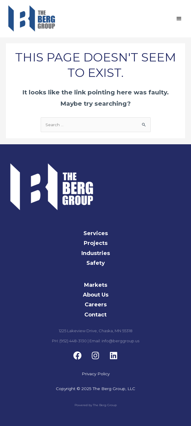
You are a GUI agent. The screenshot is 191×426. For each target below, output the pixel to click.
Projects (96, 243)
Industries (95, 253)
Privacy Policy (96, 374)
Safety (95, 263)
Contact (95, 314)
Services (95, 233)
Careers (96, 304)
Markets (95, 285)
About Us (95, 295)
